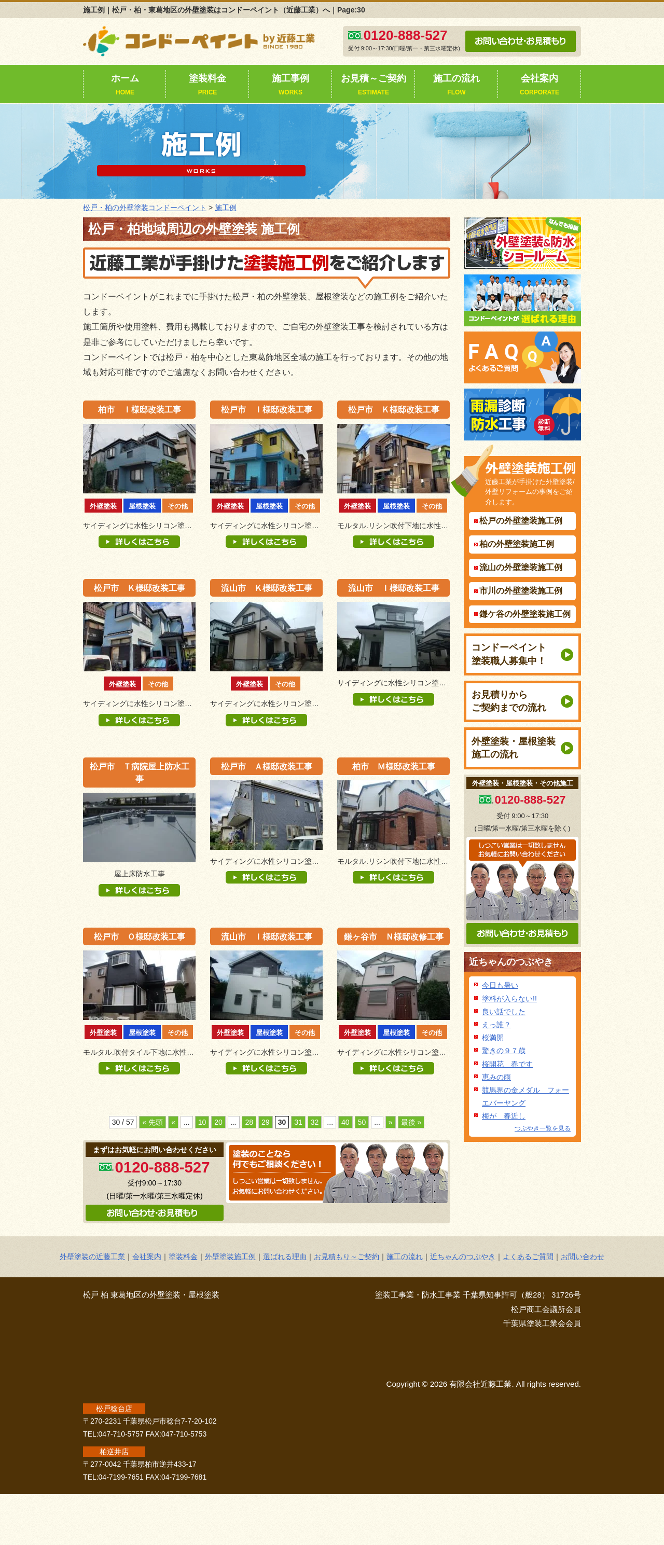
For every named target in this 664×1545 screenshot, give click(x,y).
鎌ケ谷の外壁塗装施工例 (525, 614)
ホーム (125, 85)
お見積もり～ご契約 (346, 1256)
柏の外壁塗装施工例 (516, 544)
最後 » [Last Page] (411, 1122)
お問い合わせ (582, 1256)
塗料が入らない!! (509, 999)
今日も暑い (500, 985)
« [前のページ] (173, 1122)
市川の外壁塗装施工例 (520, 590)
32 (315, 1122)
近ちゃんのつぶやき (511, 962)
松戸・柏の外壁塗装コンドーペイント (144, 207)
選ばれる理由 (285, 1256)
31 (298, 1122)
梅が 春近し (503, 1116)
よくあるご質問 (528, 1256)
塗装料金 (207, 85)
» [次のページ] (391, 1122)
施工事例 (290, 85)
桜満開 (493, 1037)
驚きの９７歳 (503, 1050)
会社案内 (539, 85)
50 (362, 1122)
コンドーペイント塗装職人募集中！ (509, 654)
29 (265, 1122)
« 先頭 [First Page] (152, 1122)
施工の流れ (456, 85)
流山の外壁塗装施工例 (520, 567)
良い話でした (503, 1012)
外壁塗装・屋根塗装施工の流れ (514, 748)
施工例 (226, 207)
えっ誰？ (496, 1024)
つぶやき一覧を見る (543, 1128)
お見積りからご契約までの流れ (509, 701)
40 (345, 1122)
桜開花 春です (507, 1064)
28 (249, 1122)
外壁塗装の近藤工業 (92, 1256)
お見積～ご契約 (373, 85)
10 (202, 1122)
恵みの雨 (496, 1077)
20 (218, 1122)
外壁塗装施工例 (230, 1256)
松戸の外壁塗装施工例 (520, 520)
